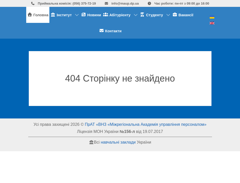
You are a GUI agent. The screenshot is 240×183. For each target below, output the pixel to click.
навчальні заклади (118, 142)
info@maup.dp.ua (121, 3)
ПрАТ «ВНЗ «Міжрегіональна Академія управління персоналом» (145, 124)
